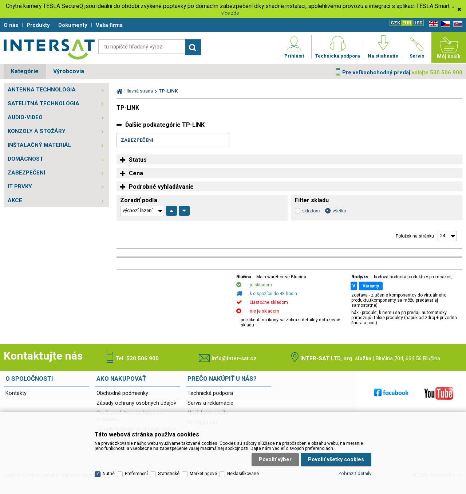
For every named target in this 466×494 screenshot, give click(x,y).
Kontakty (16, 393)
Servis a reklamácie (210, 403)
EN (432, 24)
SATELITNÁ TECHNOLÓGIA (43, 103)
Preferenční (136, 473)
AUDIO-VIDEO (25, 117)
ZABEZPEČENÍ (26, 172)
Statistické (168, 473)
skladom (311, 210)
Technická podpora (210, 393)
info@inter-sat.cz (234, 358)
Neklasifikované (243, 473)
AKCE (15, 200)
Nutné (109, 473)
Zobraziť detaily (354, 473)
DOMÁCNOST (25, 159)
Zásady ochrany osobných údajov (136, 403)
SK (456, 24)
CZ (444, 24)
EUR (406, 23)
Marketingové (203, 473)
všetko (339, 210)
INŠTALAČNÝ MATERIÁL (39, 145)
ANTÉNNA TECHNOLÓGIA (42, 89)
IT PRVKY (20, 186)
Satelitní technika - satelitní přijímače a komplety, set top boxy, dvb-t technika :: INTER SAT (49, 49)
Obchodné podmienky (122, 393)
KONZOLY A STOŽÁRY (37, 131)
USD (418, 23)
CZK (395, 23)
